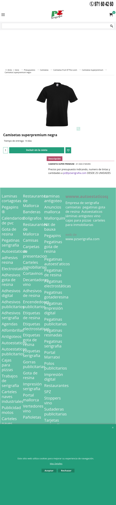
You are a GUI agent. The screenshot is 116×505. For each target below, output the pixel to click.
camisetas (73, 207)
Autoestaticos (91, 211)
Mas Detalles (56, 463)
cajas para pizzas (78, 220)
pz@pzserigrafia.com (75, 173)
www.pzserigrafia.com (82, 239)
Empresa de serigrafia (82, 203)
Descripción (54, 158)
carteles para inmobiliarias (85, 222)
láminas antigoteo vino (82, 216)
